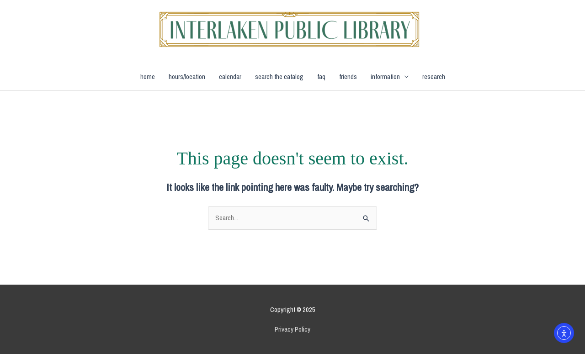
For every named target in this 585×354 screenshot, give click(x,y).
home (147, 76)
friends (348, 76)
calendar (230, 76)
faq (321, 76)
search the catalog (279, 76)
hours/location (187, 76)
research (433, 76)
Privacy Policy (292, 329)
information (385, 76)
